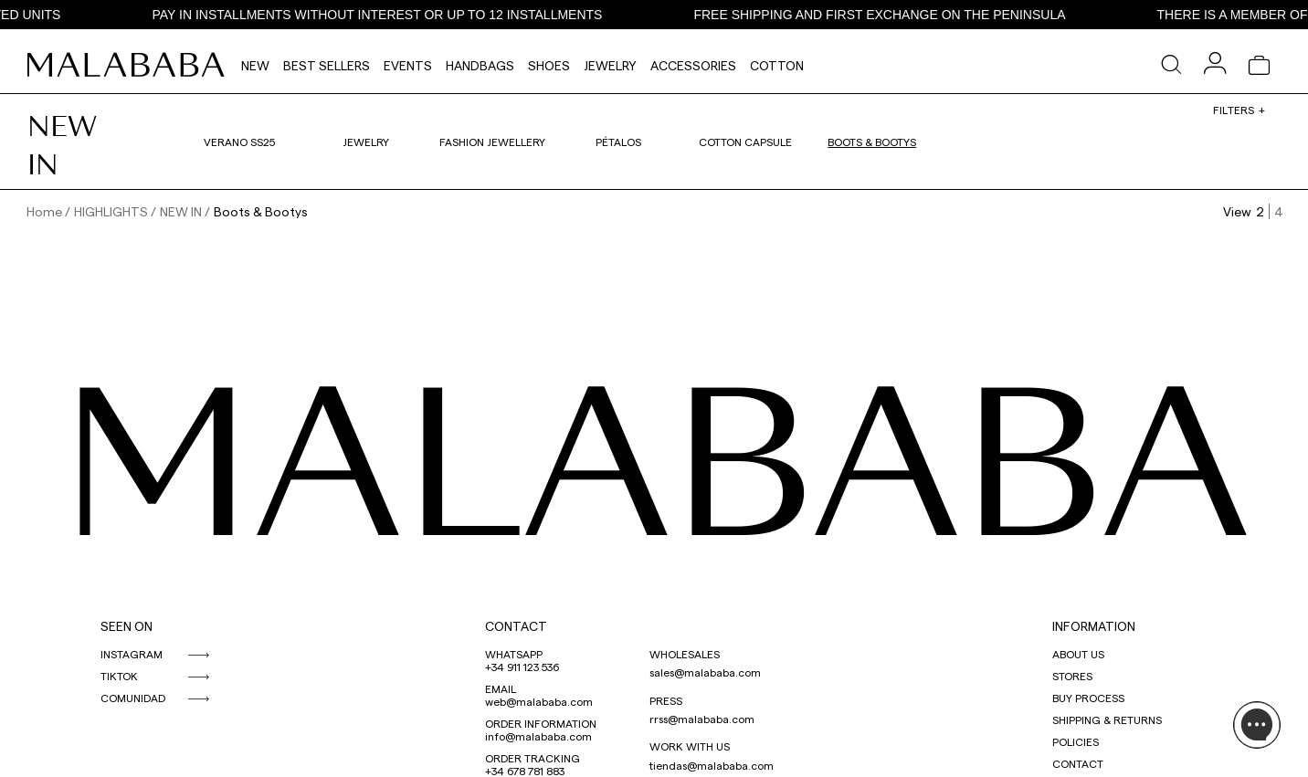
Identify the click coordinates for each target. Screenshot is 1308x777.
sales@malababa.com (705, 672)
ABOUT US (1078, 653)
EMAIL (500, 688)
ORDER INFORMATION (540, 723)
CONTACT (516, 626)
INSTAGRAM (131, 653)
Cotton (777, 65)
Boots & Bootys (872, 141)
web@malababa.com (539, 701)
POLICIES (1075, 741)
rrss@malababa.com (701, 718)
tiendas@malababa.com (711, 765)
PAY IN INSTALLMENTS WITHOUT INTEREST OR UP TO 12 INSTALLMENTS (380, 14)
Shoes (549, 65)
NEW (255, 65)
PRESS (665, 700)
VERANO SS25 (239, 141)
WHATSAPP (514, 653)
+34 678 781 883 (524, 770)
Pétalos (618, 141)
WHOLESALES (684, 653)
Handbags (480, 65)
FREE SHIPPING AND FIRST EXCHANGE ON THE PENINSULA (883, 14)
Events (408, 65)
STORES (1072, 675)
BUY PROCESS (1088, 697)
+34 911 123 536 (522, 666)
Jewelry (610, 65)
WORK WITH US (689, 746)
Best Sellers (326, 65)
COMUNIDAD (132, 697)
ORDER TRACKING (532, 757)
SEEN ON (126, 626)
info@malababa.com (538, 736)
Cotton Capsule (745, 141)
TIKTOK (119, 675)
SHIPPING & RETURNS (1107, 719)
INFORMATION (1093, 626)
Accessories (693, 65)
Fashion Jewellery (492, 141)
